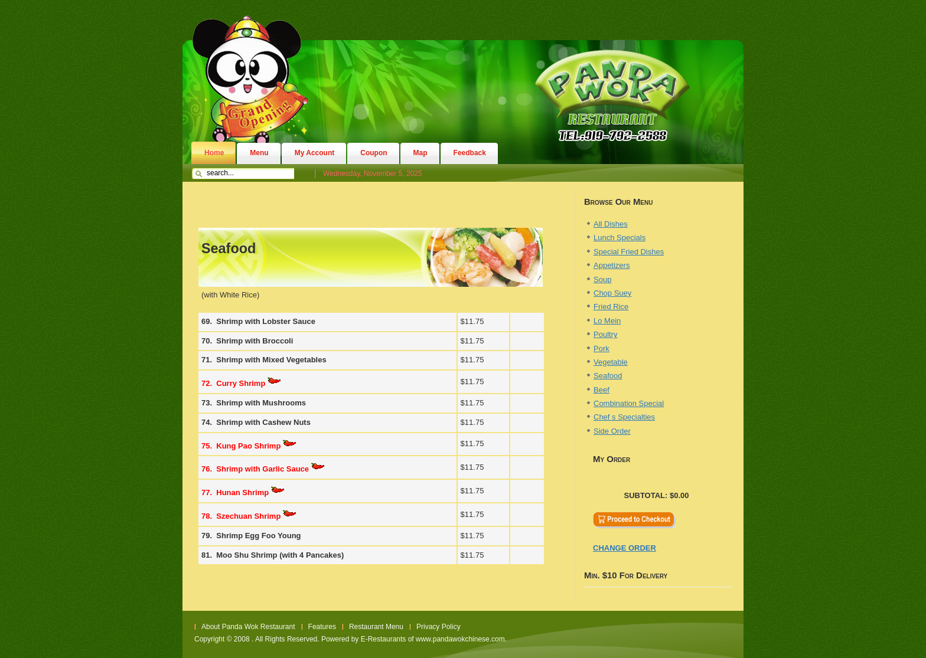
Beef (601, 389)
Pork (601, 348)
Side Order (612, 431)
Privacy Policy (438, 627)
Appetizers (612, 265)
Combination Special (629, 403)
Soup (602, 279)
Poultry (605, 334)
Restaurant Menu (376, 627)
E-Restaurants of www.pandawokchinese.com (433, 639)
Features (322, 627)
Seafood (608, 375)
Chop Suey (612, 293)
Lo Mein (607, 320)
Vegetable (611, 362)
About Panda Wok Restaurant (248, 627)
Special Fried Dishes (629, 251)
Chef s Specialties (624, 417)
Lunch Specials (619, 237)
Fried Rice (611, 306)
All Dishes (611, 224)
